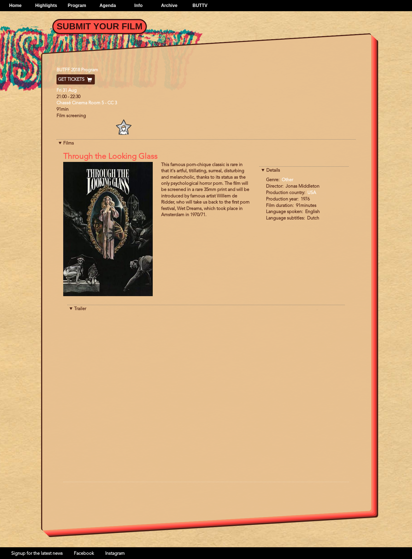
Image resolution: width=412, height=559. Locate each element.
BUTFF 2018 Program (77, 70)
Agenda (108, 5)
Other (287, 180)
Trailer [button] (80, 309)
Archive (169, 5)
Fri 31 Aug (66, 90)
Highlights (46, 5)
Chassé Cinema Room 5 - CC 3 (86, 103)
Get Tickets (75, 79)
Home (15, 5)
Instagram (115, 553)
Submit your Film (100, 26)
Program (77, 5)
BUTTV (199, 5)
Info (138, 5)
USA (311, 193)
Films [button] (68, 143)
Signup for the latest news (37, 553)
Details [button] (273, 170)
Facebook (84, 553)
